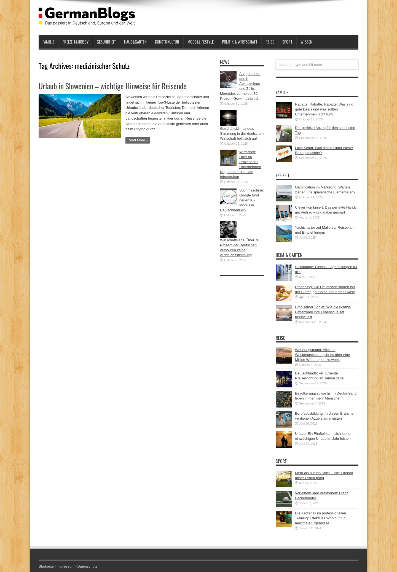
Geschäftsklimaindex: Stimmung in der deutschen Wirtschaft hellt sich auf (242, 133)
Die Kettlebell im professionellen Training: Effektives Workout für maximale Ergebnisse (320, 518)
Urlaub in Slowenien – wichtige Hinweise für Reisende (113, 85)
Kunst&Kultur (167, 42)
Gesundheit (106, 42)
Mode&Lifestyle (200, 42)
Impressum (65, 566)
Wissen (306, 42)
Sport (287, 42)
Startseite (46, 566)
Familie (48, 42)
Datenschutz (87, 566)
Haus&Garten (135, 42)
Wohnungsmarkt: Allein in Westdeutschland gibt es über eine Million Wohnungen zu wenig (322, 355)
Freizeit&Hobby (75, 42)
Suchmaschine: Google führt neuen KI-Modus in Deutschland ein (242, 200)
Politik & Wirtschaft (239, 42)
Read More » (137, 140)
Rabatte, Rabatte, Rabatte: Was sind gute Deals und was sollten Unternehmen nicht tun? (324, 109)
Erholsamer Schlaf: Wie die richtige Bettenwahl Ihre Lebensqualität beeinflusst (323, 312)
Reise (269, 42)
